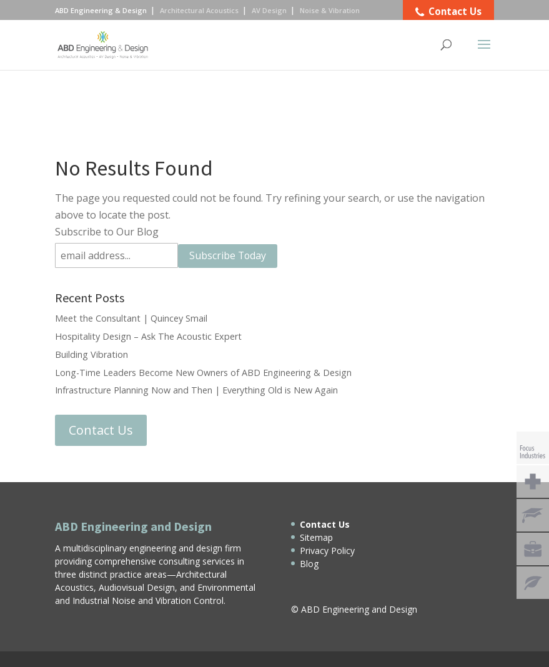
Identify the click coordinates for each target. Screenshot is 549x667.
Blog (309, 564)
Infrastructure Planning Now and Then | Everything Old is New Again (196, 390)
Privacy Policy (327, 550)
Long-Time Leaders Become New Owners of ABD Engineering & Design (203, 372)
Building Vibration (91, 354)
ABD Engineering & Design (101, 10)
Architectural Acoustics (199, 10)
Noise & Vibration (330, 10)
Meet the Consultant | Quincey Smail (131, 318)
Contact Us (101, 430)
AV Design (269, 10)
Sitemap (316, 537)
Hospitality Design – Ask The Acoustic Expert (148, 336)
